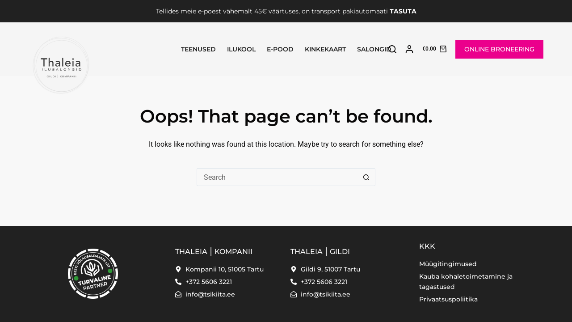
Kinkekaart (325, 49)
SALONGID (374, 49)
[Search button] (366, 177)
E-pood (280, 49)
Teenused (198, 49)
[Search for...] (277, 177)
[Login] (409, 49)
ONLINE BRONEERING (499, 49)
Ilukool (241, 49)
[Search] (392, 49)
